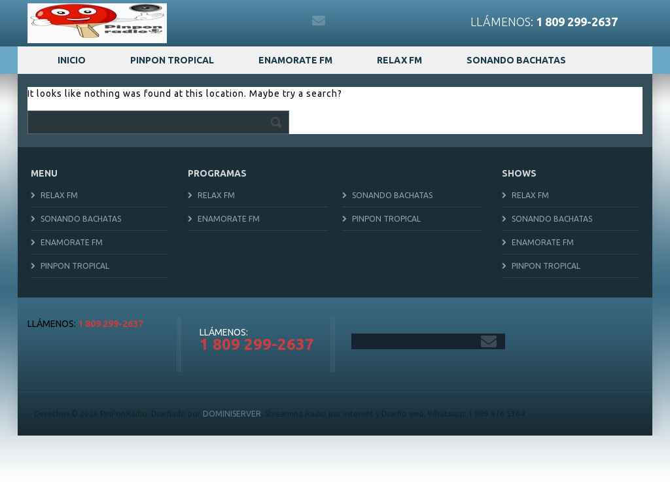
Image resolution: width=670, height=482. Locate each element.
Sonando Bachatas (516, 60)
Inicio (72, 60)
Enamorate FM (295, 60)
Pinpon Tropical (172, 60)
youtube (290, 20)
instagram (262, 20)
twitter (234, 20)
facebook (206, 20)
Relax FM (399, 60)
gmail (318, 20)
